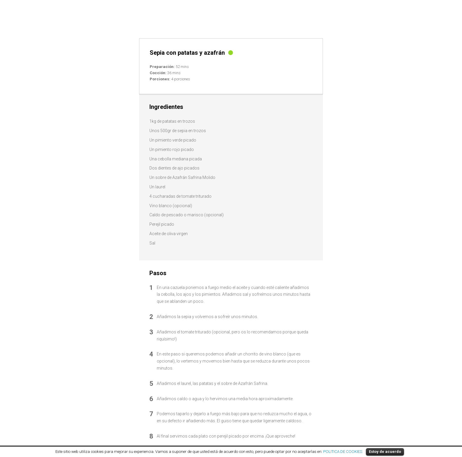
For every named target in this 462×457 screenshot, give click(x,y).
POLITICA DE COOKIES (342, 451)
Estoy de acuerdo (385, 451)
